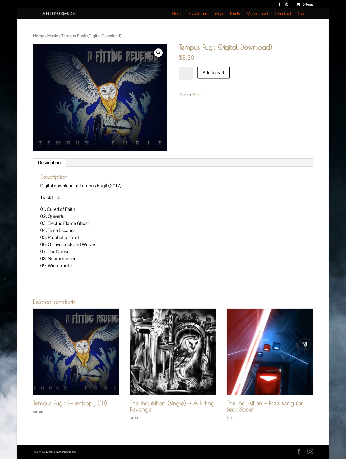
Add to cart (213, 73)
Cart (302, 14)
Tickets (234, 14)
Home (177, 14)
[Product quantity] (186, 73)
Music (52, 36)
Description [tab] (49, 163)
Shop (218, 14)
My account (257, 14)
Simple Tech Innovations (60, 452)
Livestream (198, 14)
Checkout (283, 14)
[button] (158, 52)
